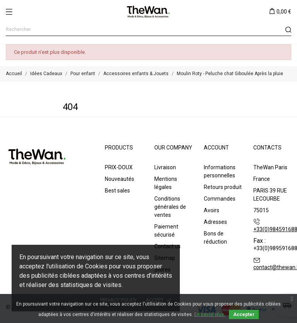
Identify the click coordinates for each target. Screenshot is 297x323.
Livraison (165, 167)
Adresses (215, 222)
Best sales (117, 190)
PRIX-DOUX (119, 167)
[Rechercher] (148, 29)
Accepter (243, 314)
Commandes (220, 199)
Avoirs (211, 210)
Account (216, 147)
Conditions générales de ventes (170, 207)
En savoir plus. (209, 314)
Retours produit (223, 187)
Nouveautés (119, 179)
